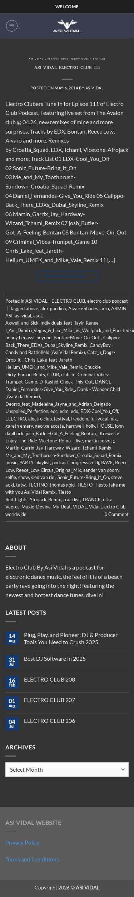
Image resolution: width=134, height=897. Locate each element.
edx (74, 411)
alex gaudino (53, 308)
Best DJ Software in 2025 (55, 658)
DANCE (103, 382)
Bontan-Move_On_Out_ (77, 337)
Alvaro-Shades (83, 308)
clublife (68, 374)
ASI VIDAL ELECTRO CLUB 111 (67, 68)
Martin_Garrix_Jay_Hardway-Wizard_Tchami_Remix (58, 448)
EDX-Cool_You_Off (99, 411)
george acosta (49, 426)
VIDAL (80, 507)
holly (90, 426)
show (23, 477)
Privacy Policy (22, 842)
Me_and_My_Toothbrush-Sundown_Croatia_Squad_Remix (63, 455)
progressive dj (84, 462)
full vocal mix (103, 419)
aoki (104, 308)
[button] (12, 26)
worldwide (15, 514)
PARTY (26, 462)
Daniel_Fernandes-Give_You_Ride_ (40, 389)
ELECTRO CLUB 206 (49, 720)
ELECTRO (15, 419)
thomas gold (62, 485)
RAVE (107, 462)
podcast (60, 462)
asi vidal (23, 316)
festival (61, 419)
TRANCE (91, 499)
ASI (9, 316)
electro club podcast (88, 59)
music (11, 462)
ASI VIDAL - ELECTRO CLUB (48, 59)
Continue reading (67, 276)
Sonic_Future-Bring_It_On (83, 477)
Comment (116, 514)
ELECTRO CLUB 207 (49, 699)
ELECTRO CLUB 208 (49, 679)
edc (54, 411)
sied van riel (43, 477)
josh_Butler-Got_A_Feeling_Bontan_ (62, 433)
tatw (21, 485)
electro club (40, 419)
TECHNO (38, 485)
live (79, 440)
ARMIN (118, 308)
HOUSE (105, 426)
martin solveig (99, 440)
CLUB (53, 374)
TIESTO (85, 485)
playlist (42, 462)
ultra (108, 499)
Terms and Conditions (32, 859)
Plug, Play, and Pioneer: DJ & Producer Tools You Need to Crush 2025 (71, 638)
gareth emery (19, 426)
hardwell (75, 426)
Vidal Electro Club (107, 507)
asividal (94, 87)
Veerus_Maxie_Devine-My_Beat (38, 507)
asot (37, 316)
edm (64, 411)
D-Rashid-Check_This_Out (66, 382)
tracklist (71, 499)
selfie (10, 477)
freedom (79, 419)
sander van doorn (101, 470)
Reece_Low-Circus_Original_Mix (48, 470)
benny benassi (19, 337)
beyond (43, 337)
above (32, 308)
